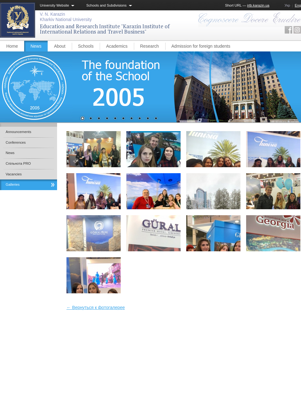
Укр (287, 5)
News (35, 46)
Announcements (18, 132)
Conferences (16, 142)
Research (149, 46)
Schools (86, 46)
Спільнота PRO (18, 163)
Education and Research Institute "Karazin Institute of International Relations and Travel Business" (105, 29)
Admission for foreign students (201, 46)
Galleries (13, 184)
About (60, 46)
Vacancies (14, 174)
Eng (298, 5)
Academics (116, 46)
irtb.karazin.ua (258, 5)
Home (12, 46)
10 (155, 118)
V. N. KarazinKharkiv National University (66, 17)
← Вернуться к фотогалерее (95, 307)
